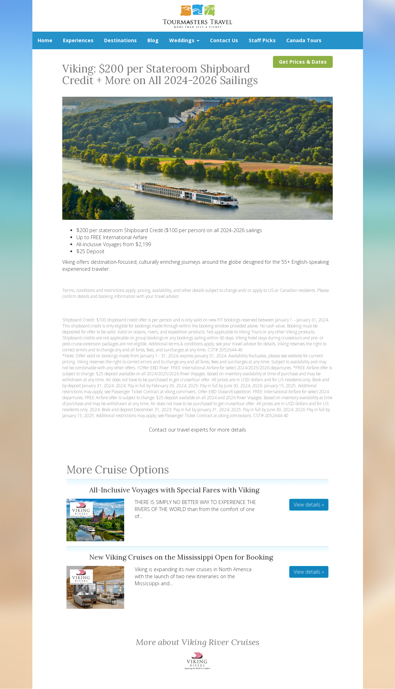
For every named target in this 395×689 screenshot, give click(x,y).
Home (45, 40)
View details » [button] (309, 504)
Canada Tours (303, 40)
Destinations (120, 40)
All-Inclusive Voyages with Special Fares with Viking (174, 489)
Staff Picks (262, 40)
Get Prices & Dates (303, 61)
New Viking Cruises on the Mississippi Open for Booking (181, 557)
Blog (153, 40)
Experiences (78, 40)
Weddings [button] (184, 40)
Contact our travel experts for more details (197, 429)
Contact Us (224, 40)
